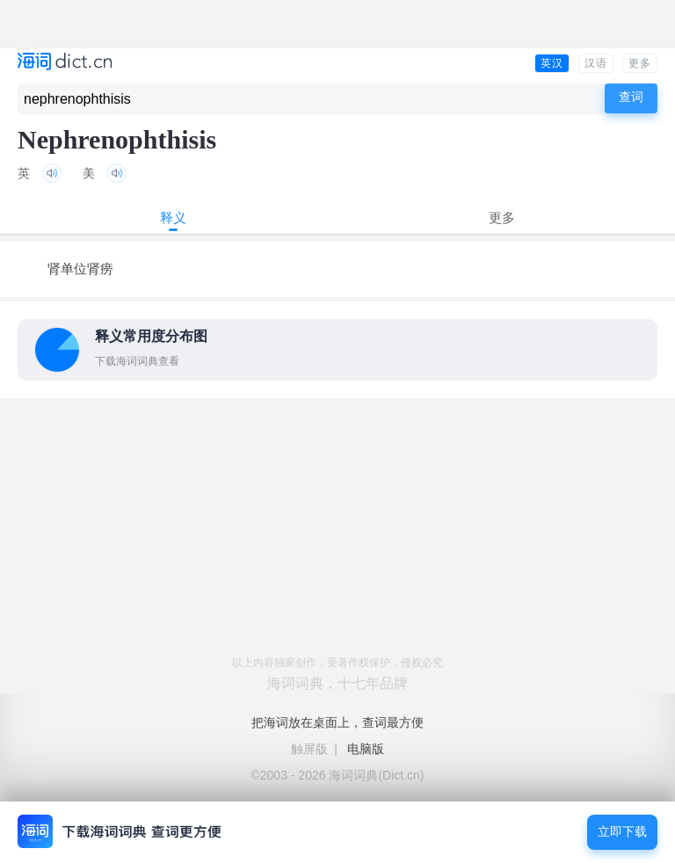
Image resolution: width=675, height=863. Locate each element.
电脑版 (365, 749)
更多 (639, 63)
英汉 (552, 63)
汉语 (595, 63)
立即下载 (622, 831)
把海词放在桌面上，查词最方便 (337, 722)
